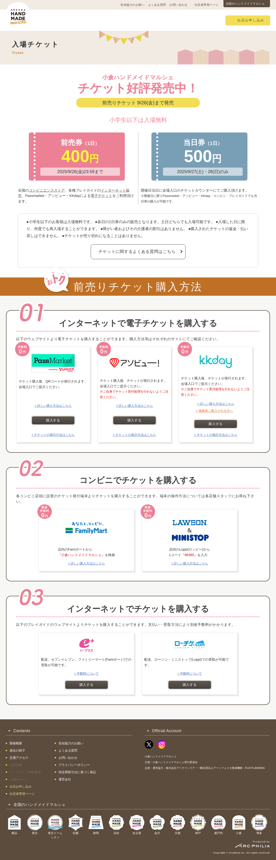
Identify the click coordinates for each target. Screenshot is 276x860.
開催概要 (55, 20)
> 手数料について (86, 673)
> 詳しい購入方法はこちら (53, 406)
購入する (53, 420)
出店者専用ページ (207, 4)
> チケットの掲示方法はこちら (53, 435)
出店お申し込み (250, 20)
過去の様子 (110, 20)
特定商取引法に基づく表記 (77, 772)
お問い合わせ (178, 4)
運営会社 (65, 779)
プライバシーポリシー (74, 765)
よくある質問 (157, 4)
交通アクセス (81, 20)
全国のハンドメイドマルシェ (245, 3)
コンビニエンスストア (47, 190)
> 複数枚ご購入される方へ (214, 411)
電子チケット (101, 196)
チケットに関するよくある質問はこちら (136, 251)
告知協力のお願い (132, 4)
